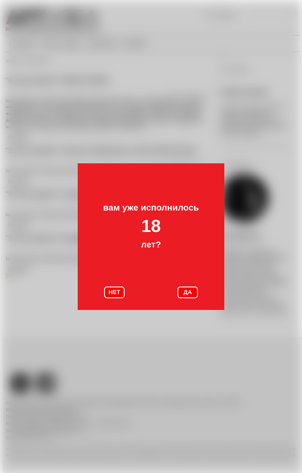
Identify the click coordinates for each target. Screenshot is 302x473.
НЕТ (114, 292)
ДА (188, 292)
